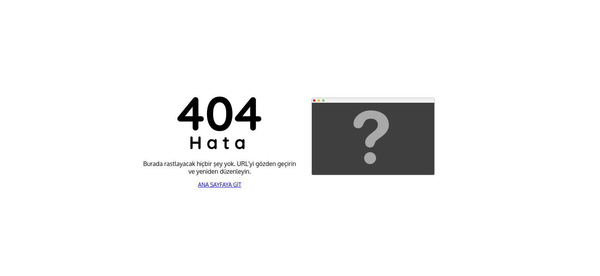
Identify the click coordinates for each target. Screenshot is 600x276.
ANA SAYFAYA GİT (219, 184)
